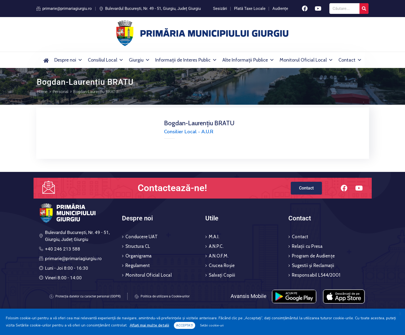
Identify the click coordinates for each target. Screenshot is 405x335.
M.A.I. (214, 236)
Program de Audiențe (313, 256)
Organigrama (138, 256)
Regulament (137, 265)
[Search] (364, 8)
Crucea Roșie (222, 265)
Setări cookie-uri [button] (212, 325)
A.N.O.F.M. (218, 256)
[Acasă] (46, 60)
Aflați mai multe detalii (149, 325)
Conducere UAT (141, 236)
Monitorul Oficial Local (306, 60)
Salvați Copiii (222, 275)
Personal (60, 91)
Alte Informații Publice (248, 60)
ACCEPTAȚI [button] (184, 325)
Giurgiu (139, 60)
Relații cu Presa (307, 246)
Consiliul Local (106, 60)
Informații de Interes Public (186, 60)
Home (42, 91)
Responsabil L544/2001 (316, 275)
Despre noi (68, 60)
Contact (350, 60)
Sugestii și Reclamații (313, 265)
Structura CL (137, 246)
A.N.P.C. (216, 246)
